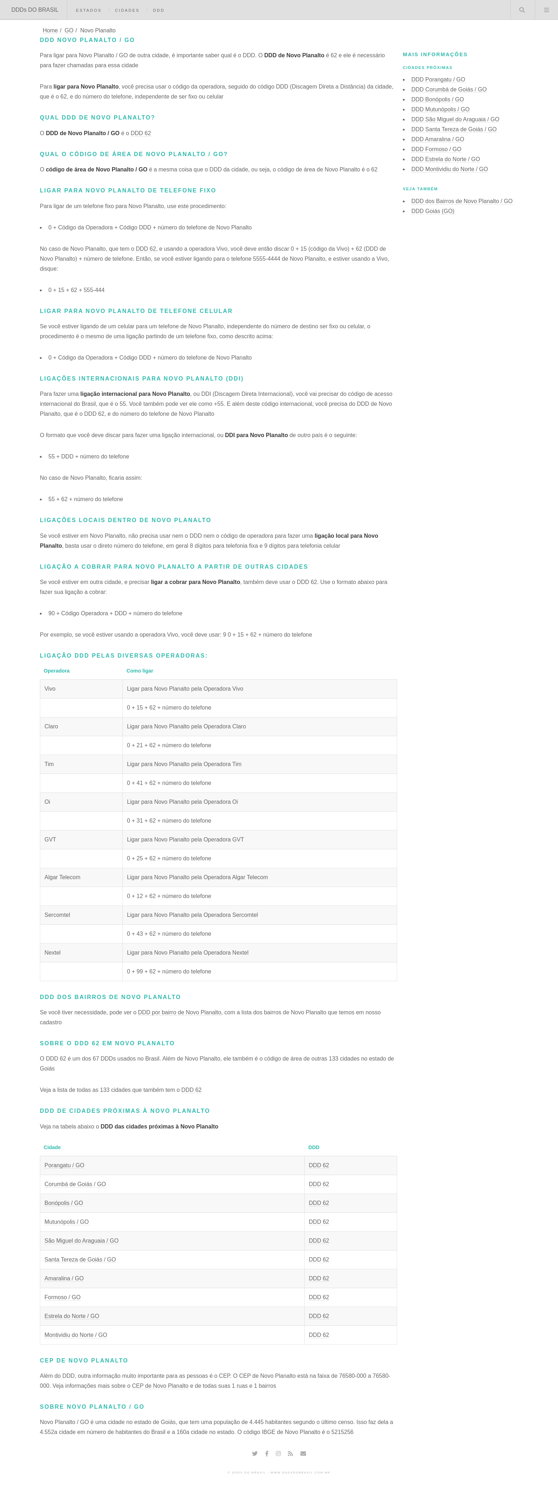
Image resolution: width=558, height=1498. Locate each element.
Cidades (127, 10)
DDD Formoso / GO (436, 149)
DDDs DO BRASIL (34, 10)
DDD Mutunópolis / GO (440, 109)
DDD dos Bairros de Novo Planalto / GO (462, 201)
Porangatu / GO (64, 1165)
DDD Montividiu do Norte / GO (449, 169)
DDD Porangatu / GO (438, 79)
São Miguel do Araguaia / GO (81, 1241)
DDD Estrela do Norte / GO (445, 159)
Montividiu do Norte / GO (75, 1335)
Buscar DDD (522, 10)
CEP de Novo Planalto (160, 1386)
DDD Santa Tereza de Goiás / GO (454, 129)
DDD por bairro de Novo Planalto (179, 1012)
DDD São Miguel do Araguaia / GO (455, 119)
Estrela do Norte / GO (71, 1316)
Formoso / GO (62, 1297)
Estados (88, 10)
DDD (159, 10)
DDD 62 (141, 133)
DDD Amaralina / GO (437, 139)
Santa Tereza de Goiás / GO (80, 1260)
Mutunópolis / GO (66, 1222)
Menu (546, 10)
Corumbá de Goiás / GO (75, 1184)
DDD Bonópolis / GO (437, 99)
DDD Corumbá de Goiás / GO (449, 89)
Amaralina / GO (64, 1278)
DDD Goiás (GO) (432, 211)
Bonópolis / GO (63, 1203)
